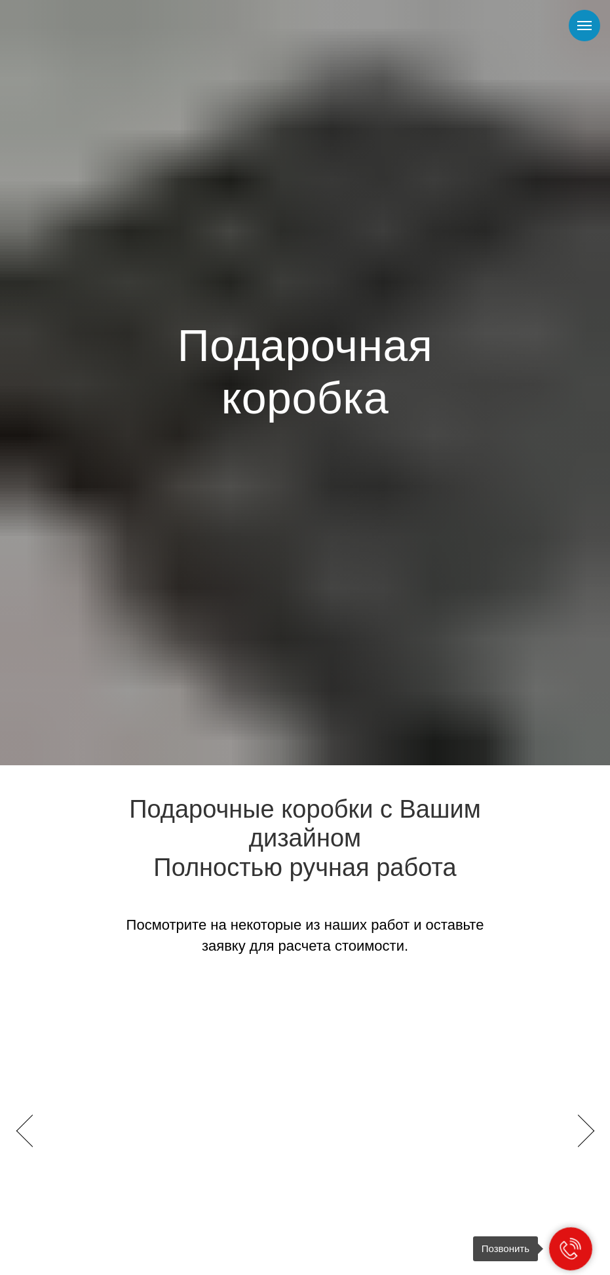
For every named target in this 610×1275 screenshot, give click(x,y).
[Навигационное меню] (584, 25)
